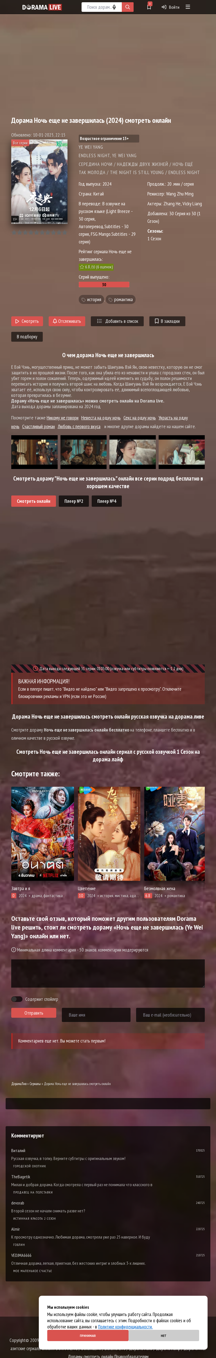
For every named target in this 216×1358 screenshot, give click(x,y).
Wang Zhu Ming (180, 193)
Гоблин (19, 1245)
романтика (123, 299)
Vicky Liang (192, 203)
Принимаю (88, 1335)
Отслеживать (67, 321)
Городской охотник (29, 1166)
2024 (106, 184)
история (94, 299)
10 (65, 232)
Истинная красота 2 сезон (34, 1218)
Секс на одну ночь (139, 417)
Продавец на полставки (33, 1192)
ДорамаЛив (18, 1083)
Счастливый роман (38, 426)
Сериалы (35, 1083)
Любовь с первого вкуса (79, 426)
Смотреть (27, 321)
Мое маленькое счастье (32, 1271)
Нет (163, 1335)
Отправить (33, 1013)
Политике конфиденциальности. (125, 1327)
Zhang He (172, 203)
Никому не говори (62, 417)
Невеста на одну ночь (101, 417)
